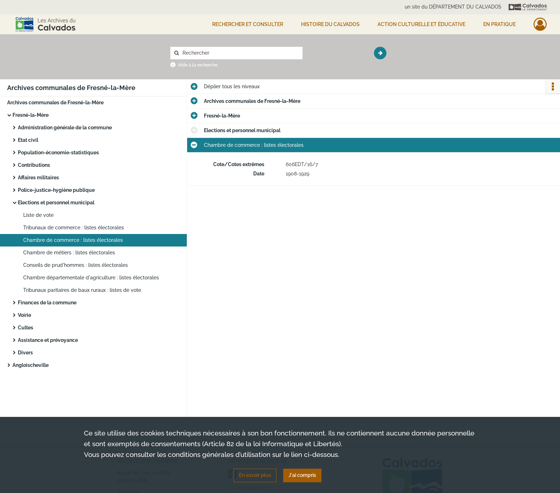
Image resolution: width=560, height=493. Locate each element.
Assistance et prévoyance (48, 340)
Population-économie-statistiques (58, 152)
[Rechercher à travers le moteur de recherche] (240, 53)
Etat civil (28, 140)
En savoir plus (255, 475)
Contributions (34, 165)
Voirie (24, 315)
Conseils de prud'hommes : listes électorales (75, 265)
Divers (25, 352)
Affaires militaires (38, 177)
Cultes (25, 327)
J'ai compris (302, 475)
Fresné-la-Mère (30, 115)
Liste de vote (38, 215)
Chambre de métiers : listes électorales (69, 252)
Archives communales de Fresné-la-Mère (55, 102)
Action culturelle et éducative (421, 24)
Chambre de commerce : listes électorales (73, 240)
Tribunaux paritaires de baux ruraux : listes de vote (82, 290)
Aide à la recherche (198, 65)
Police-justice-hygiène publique (56, 190)
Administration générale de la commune (65, 127)
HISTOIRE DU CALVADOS (330, 24)
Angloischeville (30, 365)
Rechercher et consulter (247, 24)
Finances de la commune (47, 302)
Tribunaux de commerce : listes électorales (73, 227)
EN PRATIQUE (499, 24)
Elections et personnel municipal (56, 202)
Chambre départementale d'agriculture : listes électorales (91, 277)
